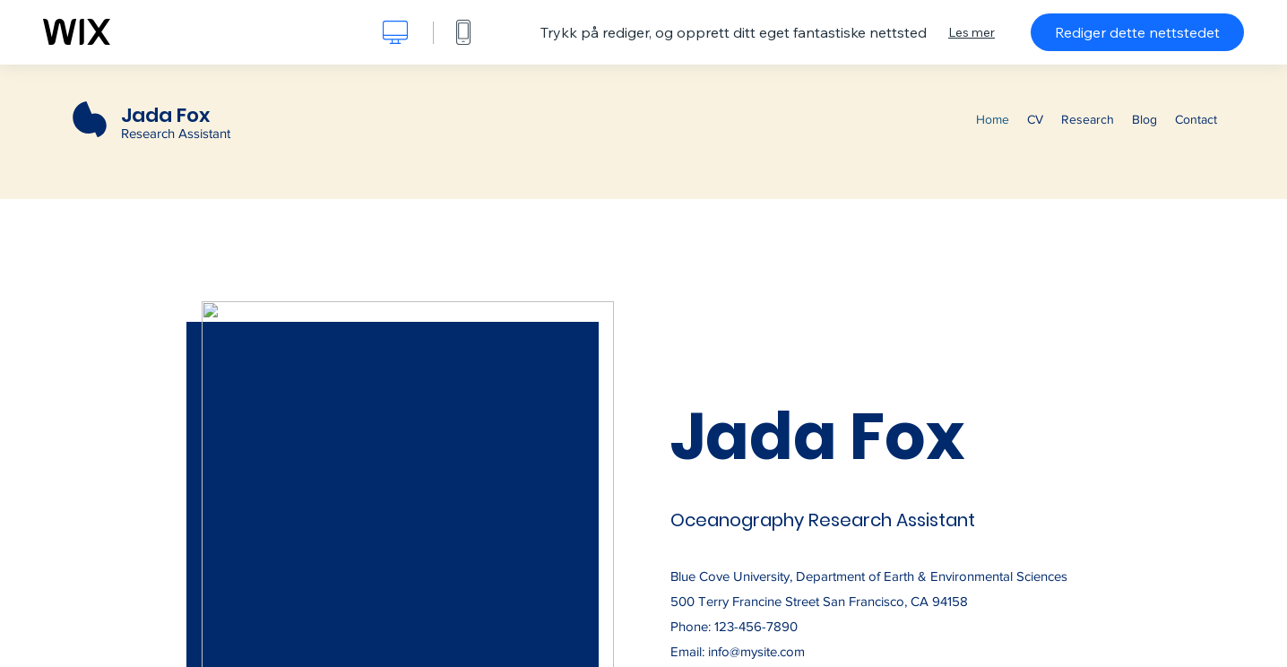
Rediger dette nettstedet (1137, 32)
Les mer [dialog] (971, 32)
